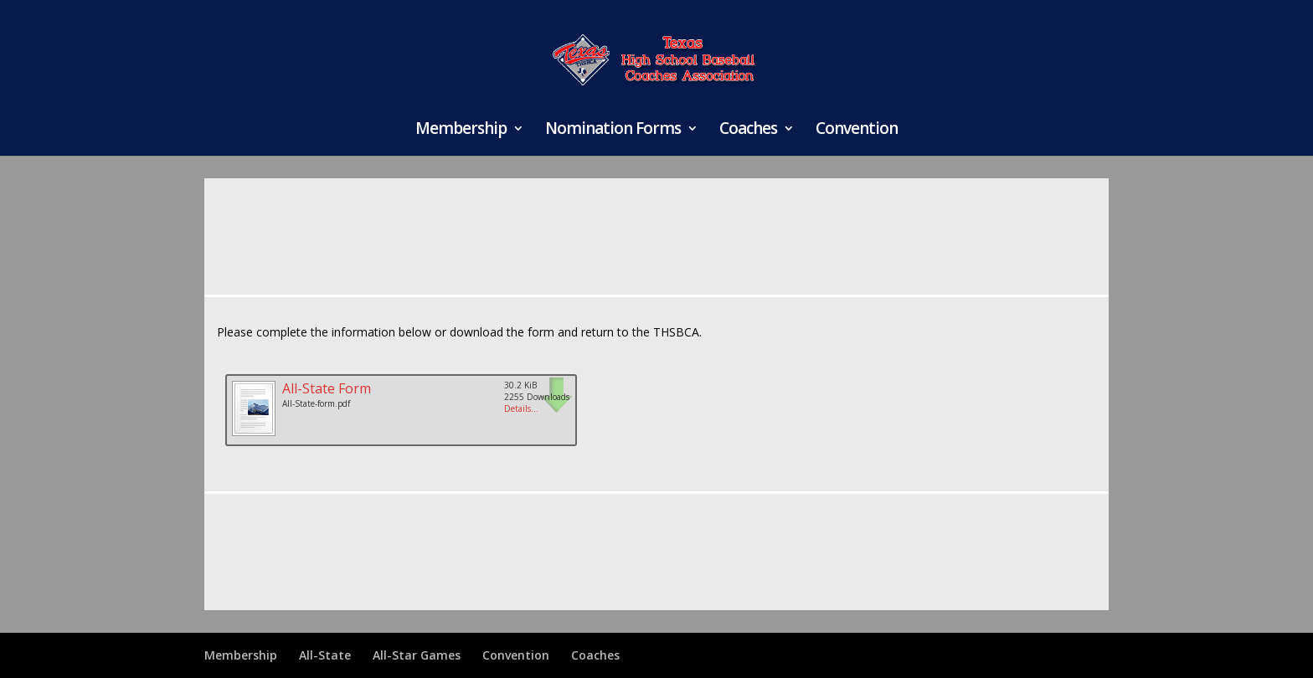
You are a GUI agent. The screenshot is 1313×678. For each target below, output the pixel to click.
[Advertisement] (656, 227)
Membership (461, 130)
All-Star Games (417, 655)
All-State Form (326, 388)
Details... (521, 408)
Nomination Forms (613, 130)
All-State (325, 655)
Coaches (748, 130)
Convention (857, 130)
